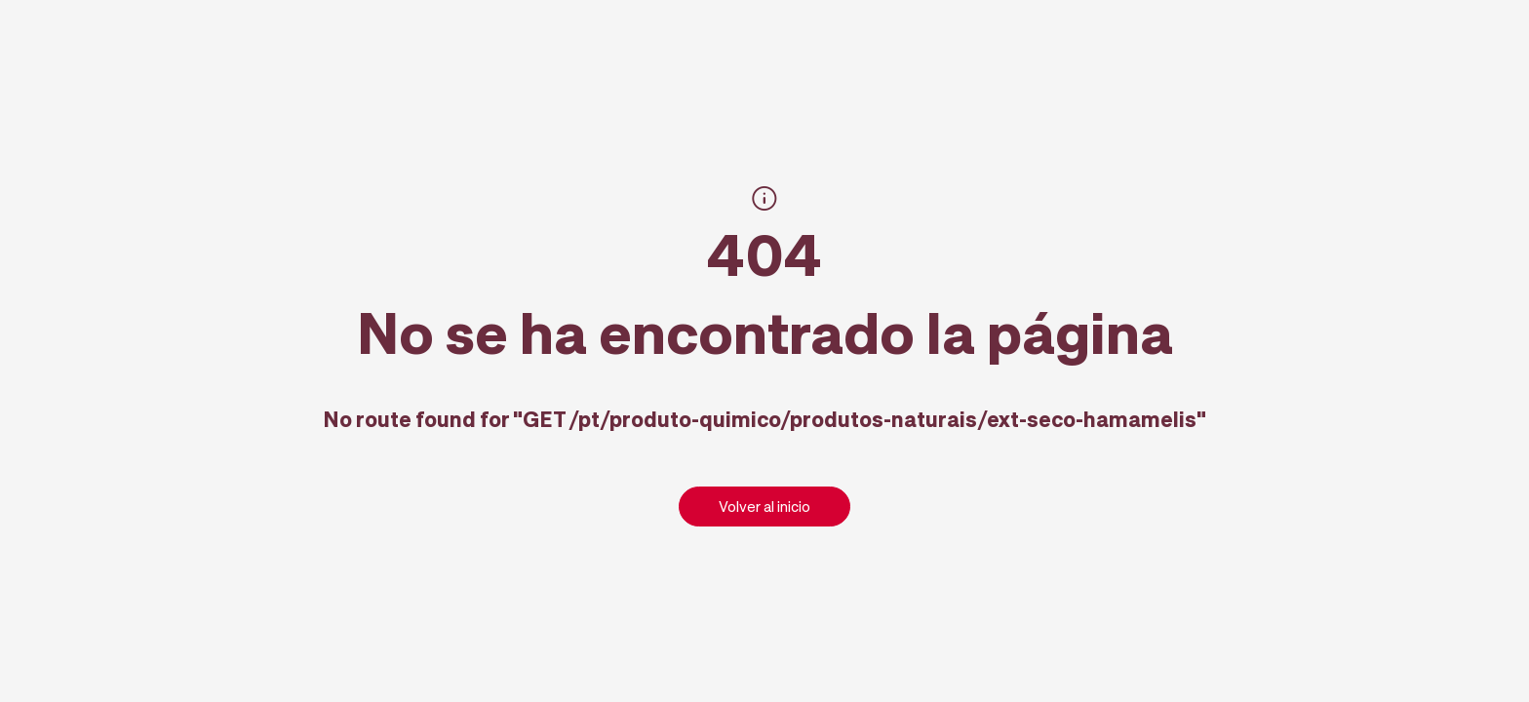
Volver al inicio (764, 506)
